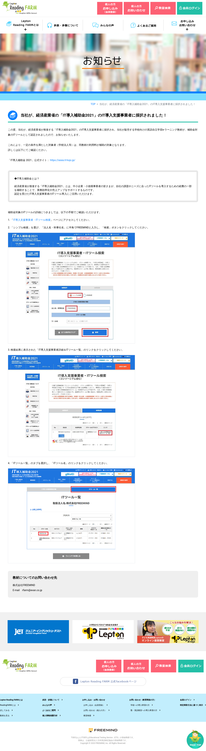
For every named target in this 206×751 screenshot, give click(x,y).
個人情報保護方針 (50, 715)
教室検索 (87, 715)
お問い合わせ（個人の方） (95, 710)
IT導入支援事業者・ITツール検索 (31, 219)
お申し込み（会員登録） (94, 705)
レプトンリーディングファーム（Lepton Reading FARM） (19, 7)
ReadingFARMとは (8, 705)
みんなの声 (47, 705)
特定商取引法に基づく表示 (191, 705)
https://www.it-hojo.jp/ (62, 160)
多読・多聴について (50, 700)
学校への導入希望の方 (140, 705)
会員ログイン (185, 700)
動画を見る (5, 715)
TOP (93, 104)
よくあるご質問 (49, 710)
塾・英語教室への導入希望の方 (144, 710)
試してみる (5, 710)
